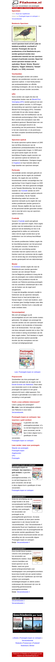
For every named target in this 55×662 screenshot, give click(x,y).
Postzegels (15, 8)
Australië (24, 191)
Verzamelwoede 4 (23, 542)
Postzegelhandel (37, 8)
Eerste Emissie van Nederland (22, 384)
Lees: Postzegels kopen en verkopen (27, 372)
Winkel (31, 645)
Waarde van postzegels (20, 448)
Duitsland (17, 267)
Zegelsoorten (16, 453)
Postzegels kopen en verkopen (28, 16)
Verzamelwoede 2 (18, 600)
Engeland (16, 163)
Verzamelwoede (17, 19)
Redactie (18, 643)
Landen (21, 8)
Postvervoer (27, 643)
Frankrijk (21, 221)
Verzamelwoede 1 (18, 603)
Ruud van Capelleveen (23, 14)
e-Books (16, 638)
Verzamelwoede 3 (23, 592)
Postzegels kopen (18, 450)
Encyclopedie (28, 8)
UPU (13, 456)
